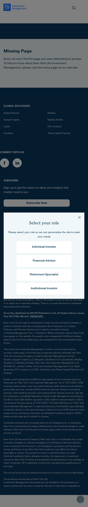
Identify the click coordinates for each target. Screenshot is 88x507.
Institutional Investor (44, 288)
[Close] (79, 217)
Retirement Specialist (44, 274)
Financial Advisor (44, 261)
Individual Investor (44, 247)
